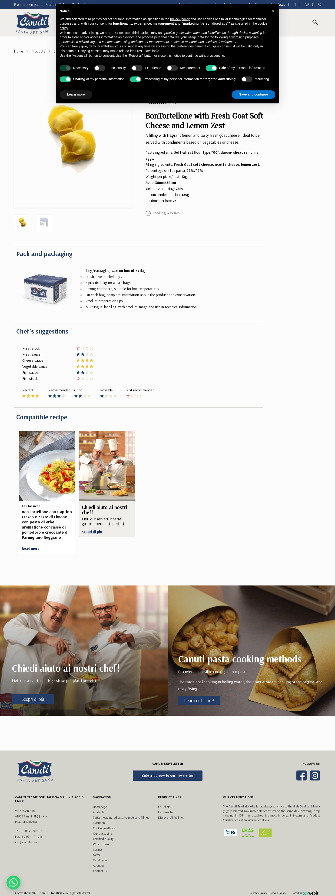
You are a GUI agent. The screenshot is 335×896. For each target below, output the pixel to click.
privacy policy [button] (180, 19)
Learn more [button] (76, 94)
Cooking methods (104, 828)
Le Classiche (165, 812)
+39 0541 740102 (30, 831)
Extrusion (99, 823)
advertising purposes (244, 37)
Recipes (97, 849)
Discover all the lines (171, 817)
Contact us (99, 871)
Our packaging (102, 833)
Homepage (100, 807)
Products (38, 51)
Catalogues (100, 860)
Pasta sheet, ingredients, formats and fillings (121, 817)
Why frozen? (101, 844)
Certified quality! (103, 839)
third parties (140, 33)
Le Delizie (164, 807)
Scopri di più (33, 699)
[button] (273, 11)
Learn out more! (199, 700)
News (96, 855)
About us (98, 865)
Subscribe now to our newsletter (167, 775)
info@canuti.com (26, 842)
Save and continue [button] (253, 94)
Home (18, 51)
